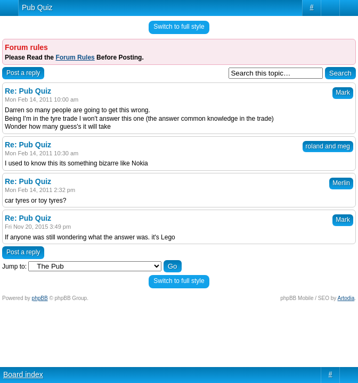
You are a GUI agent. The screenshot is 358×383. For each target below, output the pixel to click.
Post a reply (23, 73)
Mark (343, 92)
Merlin (341, 183)
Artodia (346, 298)
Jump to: (14, 266)
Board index (23, 374)
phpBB (40, 298)
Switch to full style (178, 26)
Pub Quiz (37, 7)
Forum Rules (74, 57)
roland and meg (328, 146)
